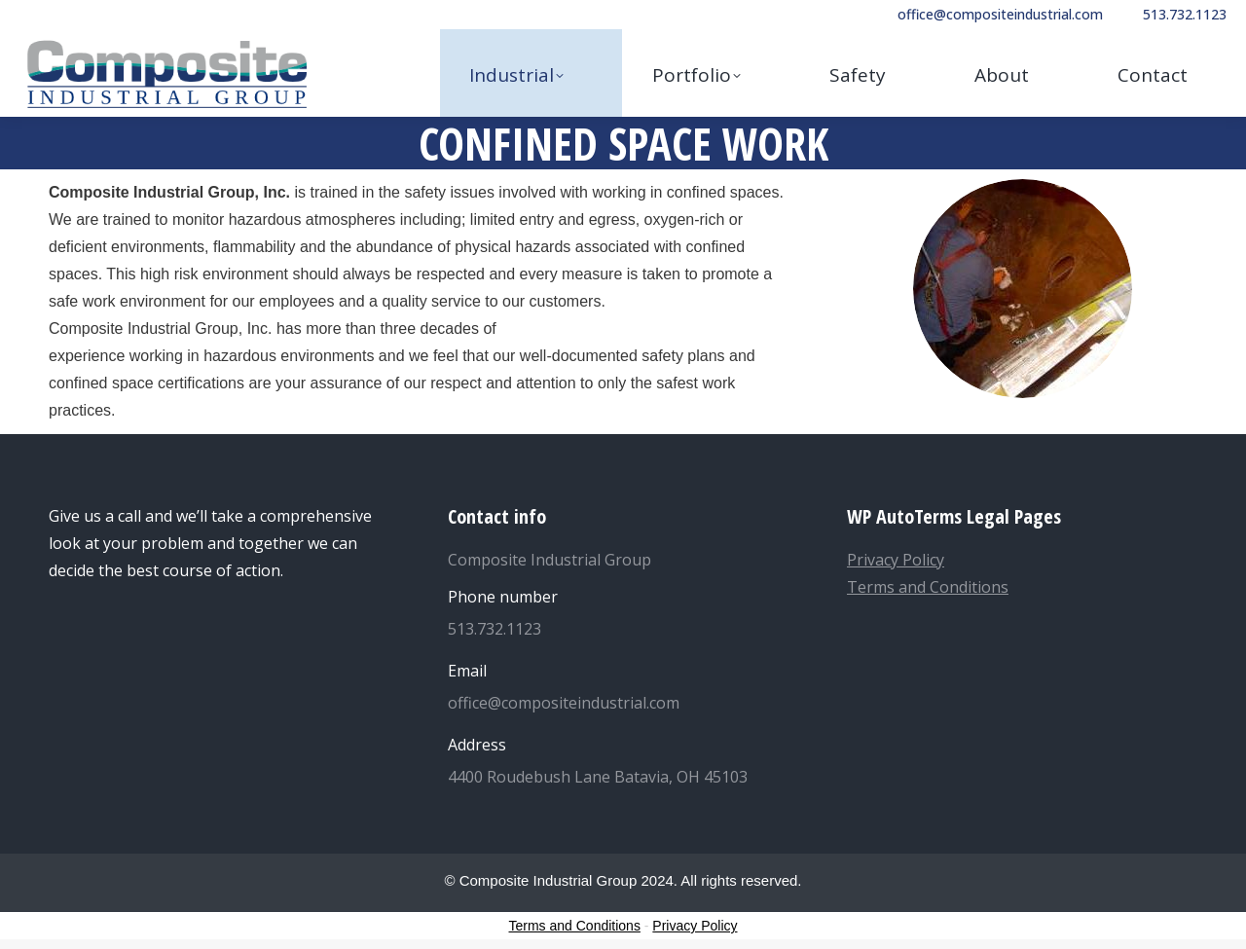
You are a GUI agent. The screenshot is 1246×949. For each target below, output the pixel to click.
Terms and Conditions (927, 587)
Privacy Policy (895, 559)
